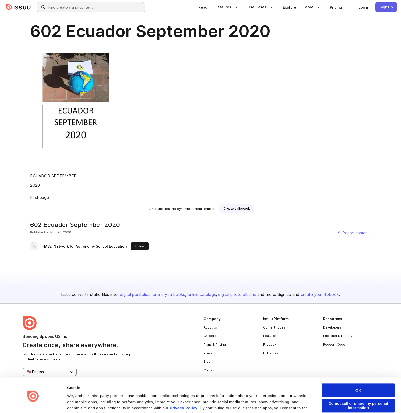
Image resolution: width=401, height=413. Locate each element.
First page (39, 197)
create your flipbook (320, 294)
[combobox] (95, 7)
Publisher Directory (337, 336)
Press (208, 353)
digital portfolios (135, 294)
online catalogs (201, 294)
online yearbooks (169, 294)
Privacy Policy (183, 390)
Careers (210, 336)
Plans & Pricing (215, 344)
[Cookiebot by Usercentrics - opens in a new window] (33, 403)
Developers (332, 327)
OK (358, 372)
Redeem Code (334, 344)
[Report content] (353, 233)
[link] (202, 7)
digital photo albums (237, 294)
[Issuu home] (18, 7)
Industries (270, 353)
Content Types (274, 327)
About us (210, 327)
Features (270, 336)
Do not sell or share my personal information (358, 388)
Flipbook (269, 344)
